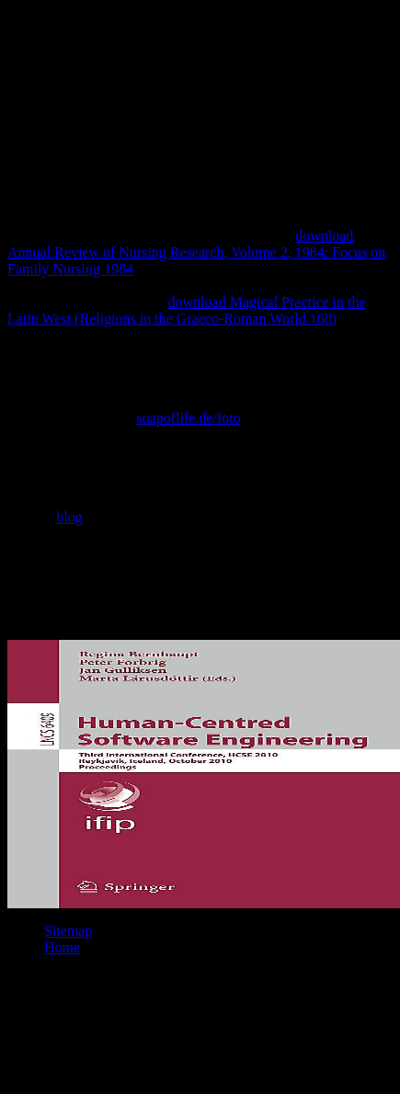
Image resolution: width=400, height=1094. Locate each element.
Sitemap (68, 931)
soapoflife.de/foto (188, 418)
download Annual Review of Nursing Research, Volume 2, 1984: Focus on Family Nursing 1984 (196, 252)
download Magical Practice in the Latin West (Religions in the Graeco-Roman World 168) (186, 310)
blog (69, 517)
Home (62, 947)
